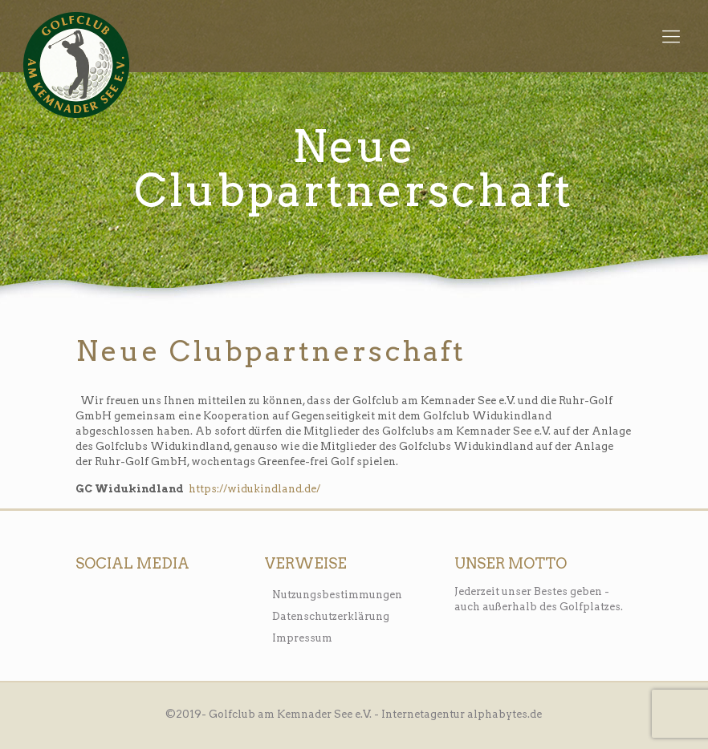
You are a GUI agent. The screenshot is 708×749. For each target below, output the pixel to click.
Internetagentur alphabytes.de (461, 714)
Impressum (302, 638)
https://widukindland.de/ (254, 489)
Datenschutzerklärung (330, 616)
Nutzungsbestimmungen (337, 595)
